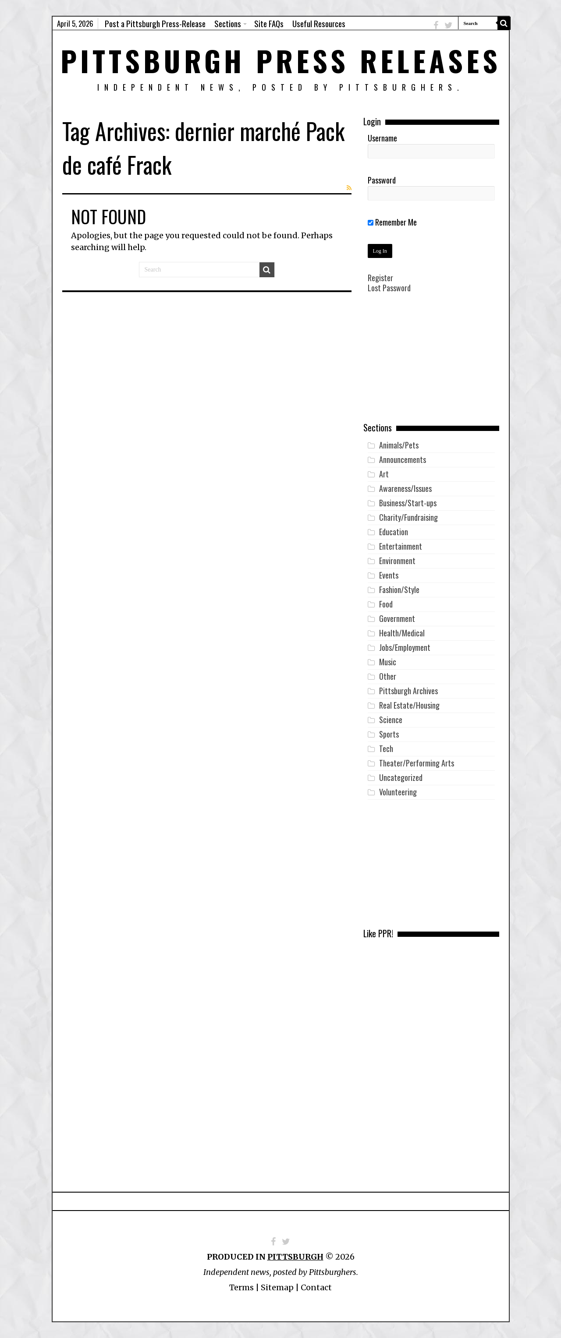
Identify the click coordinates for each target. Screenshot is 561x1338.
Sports (389, 734)
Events (388, 575)
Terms (241, 1287)
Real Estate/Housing (409, 705)
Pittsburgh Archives (408, 690)
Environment (397, 560)
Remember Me (392, 222)
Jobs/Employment (404, 647)
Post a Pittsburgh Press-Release (155, 23)
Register (380, 277)
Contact (316, 1287)
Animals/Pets (399, 445)
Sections (227, 23)
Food (386, 604)
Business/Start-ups (408, 502)
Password (382, 180)
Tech (386, 748)
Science (390, 719)
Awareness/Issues (405, 488)
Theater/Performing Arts (416, 763)
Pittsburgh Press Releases (280, 60)
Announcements (402, 459)
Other (387, 676)
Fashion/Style (399, 589)
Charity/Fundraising (408, 517)
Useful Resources (318, 23)
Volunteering (398, 792)
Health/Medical (402, 633)
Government (397, 618)
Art (384, 474)
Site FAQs (269, 23)
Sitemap (277, 1287)
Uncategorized (401, 777)
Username (382, 138)
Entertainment (400, 546)
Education (393, 531)
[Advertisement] (431, 364)
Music (387, 661)
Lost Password (389, 287)
